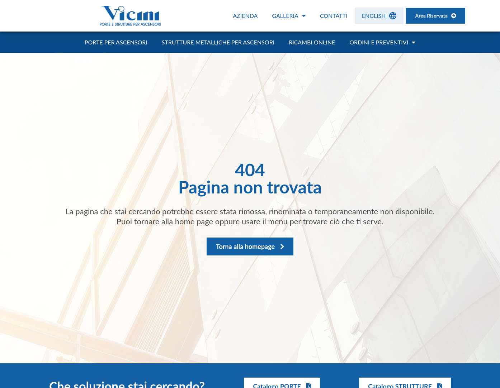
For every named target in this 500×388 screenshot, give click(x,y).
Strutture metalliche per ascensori (218, 42)
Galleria (288, 15)
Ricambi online (312, 42)
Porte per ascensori (116, 42)
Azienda (245, 15)
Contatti (334, 15)
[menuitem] (379, 16)
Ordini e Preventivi (382, 42)
